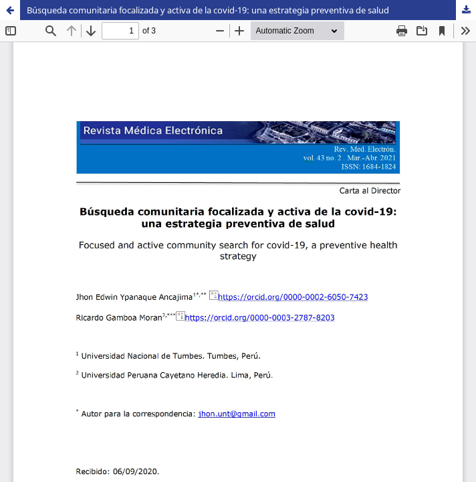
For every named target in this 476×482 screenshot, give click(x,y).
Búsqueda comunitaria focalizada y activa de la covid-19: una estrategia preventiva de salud (208, 10)
